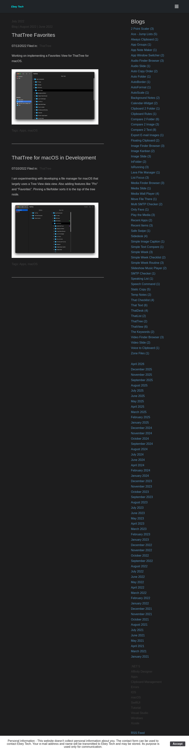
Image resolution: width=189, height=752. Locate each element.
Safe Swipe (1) (140, 230)
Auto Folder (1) (141, 76)
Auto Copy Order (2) (144, 71)
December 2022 (141, 545)
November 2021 (141, 614)
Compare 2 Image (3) (145, 124)
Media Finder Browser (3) (147, 183)
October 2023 (140, 491)
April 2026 (137, 364)
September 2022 (142, 560)
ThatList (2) (138, 316)
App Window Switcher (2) (147, 55)
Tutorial (136, 707)
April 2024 (137, 465)
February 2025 (140, 417)
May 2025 (137, 401)
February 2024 (140, 470)
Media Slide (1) (141, 188)
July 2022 (137, 571)
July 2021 (137, 630)
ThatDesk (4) (139, 310)
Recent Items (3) (142, 225)
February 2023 (140, 534)
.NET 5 (135, 666)
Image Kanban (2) (142, 151)
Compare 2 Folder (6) (145, 119)
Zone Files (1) (140, 353)
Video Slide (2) (140, 342)
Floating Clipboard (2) (145, 140)
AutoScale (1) (140, 92)
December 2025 (141, 369)
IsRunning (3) (140, 167)
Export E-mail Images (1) (147, 135)
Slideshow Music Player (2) (148, 268)
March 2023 (139, 529)
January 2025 (140, 422)
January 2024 (140, 475)
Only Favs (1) (140, 209)
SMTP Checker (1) (143, 273)
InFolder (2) (138, 161)
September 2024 (142, 443)
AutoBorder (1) (140, 81)
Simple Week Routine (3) (147, 262)
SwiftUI (135, 702)
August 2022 (139, 566)
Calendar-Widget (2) (144, 103)
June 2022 (138, 576)
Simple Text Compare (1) (147, 246)
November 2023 (141, 486)
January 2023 (140, 539)
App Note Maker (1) (144, 50)
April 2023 (137, 523)
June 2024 (138, 459)
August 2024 (139, 449)
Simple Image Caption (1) (147, 241)
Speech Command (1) (145, 284)
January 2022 (140, 603)
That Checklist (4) (142, 300)
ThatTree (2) (139, 321)
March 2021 (139, 651)
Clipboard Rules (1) (143, 113)
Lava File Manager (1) (145, 172)
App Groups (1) (141, 44)
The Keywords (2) (142, 331)
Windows (137, 718)
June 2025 (138, 396)
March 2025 (139, 412)
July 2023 (137, 507)
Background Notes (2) (145, 97)
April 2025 (137, 406)
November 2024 (141, 433)
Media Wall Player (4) (145, 193)
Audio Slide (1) (140, 66)
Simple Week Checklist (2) (148, 257)
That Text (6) (139, 305)
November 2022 (141, 550)
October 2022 (140, 555)
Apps (134, 676)
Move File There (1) (144, 199)
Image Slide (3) (141, 156)
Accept (178, 743)
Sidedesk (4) (139, 236)
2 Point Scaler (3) (142, 28)
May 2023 (137, 518)
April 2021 (137, 646)
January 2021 (140, 656)
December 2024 (141, 427)
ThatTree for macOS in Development (54, 158)
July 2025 (137, 390)
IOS (133, 692)
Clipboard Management (146, 681)
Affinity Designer (141, 671)
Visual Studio (139, 713)
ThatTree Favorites (33, 35)
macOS (136, 697)
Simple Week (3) (142, 252)
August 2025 (139, 385)
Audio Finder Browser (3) (147, 60)
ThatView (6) (139, 326)
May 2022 (137, 582)
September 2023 (142, 497)
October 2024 (140, 438)
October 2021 (140, 619)
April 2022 (137, 587)
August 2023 (139, 502)
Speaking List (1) (142, 278)
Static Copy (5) (140, 289)
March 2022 (139, 592)
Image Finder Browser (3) (147, 145)
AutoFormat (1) (141, 87)
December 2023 (141, 481)
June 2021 (138, 635)
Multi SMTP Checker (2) (146, 204)
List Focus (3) (140, 177)
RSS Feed (138, 732)
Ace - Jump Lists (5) (144, 34)
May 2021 (137, 640)
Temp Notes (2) (141, 294)
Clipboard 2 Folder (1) (145, 108)
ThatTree (45, 45)
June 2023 (138, 513)
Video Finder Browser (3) (147, 337)
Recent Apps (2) (141, 220)
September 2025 (142, 380)
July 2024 (137, 454)
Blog (15, 26)
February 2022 (140, 598)
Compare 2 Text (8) (143, 129)
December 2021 (141, 608)
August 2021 (139, 624)
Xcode (135, 723)
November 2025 (141, 374)
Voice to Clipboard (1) (145, 347)
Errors (135, 687)
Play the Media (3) (143, 214)
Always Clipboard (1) (144, 39)
